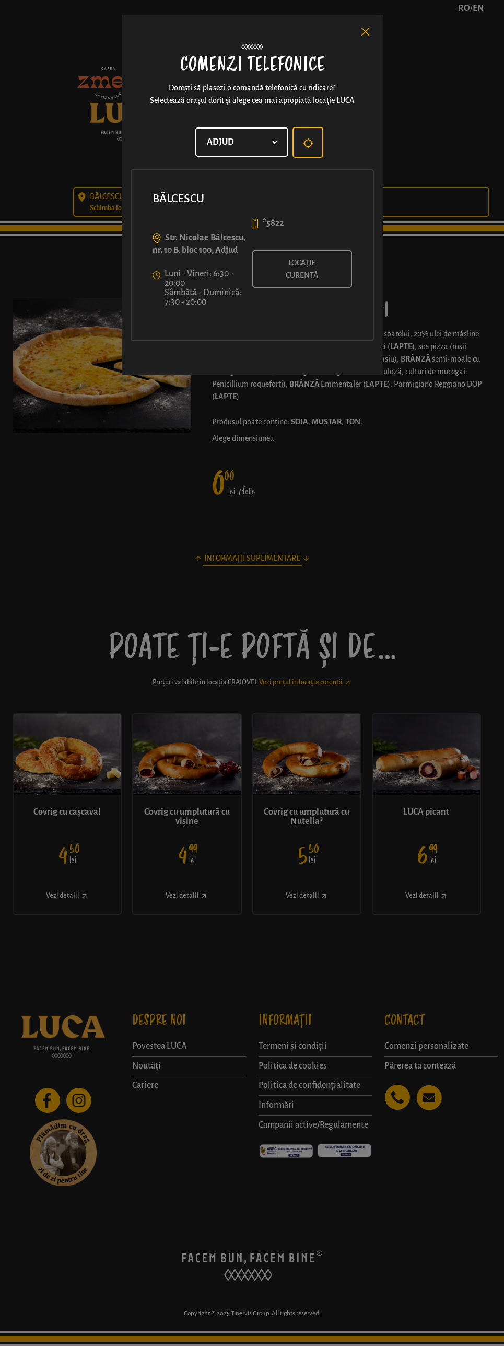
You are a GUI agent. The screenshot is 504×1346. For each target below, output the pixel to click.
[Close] (365, 32)
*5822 (273, 223)
